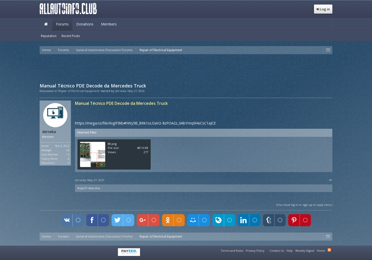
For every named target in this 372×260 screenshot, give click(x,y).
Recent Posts (71, 36)
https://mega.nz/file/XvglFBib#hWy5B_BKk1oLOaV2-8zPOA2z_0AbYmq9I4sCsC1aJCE (145, 122)
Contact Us (277, 250)
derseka (120, 91)
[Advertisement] (186, 68)
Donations (84, 24)
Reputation (49, 36)
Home (46, 24)
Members (109, 24)
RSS (329, 250)
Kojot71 (82, 188)
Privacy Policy (255, 250)
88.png (112, 144)
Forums (62, 24)
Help (289, 250)
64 (67, 150)
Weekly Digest (304, 250)
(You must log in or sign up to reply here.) (304, 205)
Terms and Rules (232, 250)
